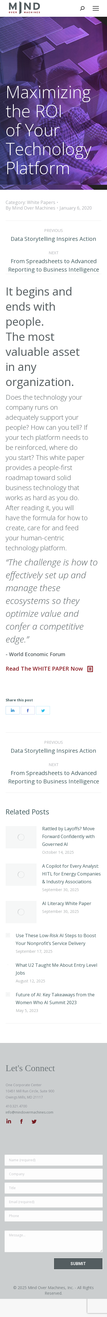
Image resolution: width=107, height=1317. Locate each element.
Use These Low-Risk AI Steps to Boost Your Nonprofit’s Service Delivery (56, 939)
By (30, 208)
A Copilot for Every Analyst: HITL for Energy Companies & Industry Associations (71, 874)
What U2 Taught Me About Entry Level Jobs (56, 969)
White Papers (41, 202)
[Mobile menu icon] (95, 8)
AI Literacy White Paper (66, 903)
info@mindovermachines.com (29, 1112)
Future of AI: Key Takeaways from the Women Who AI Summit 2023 (55, 999)
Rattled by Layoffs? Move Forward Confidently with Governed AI (68, 836)
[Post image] (21, 837)
